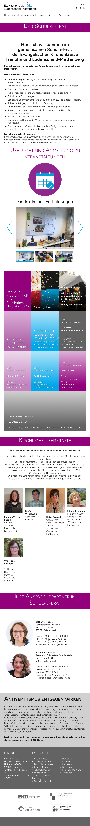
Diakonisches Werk (43, 764)
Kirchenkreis (40, 758)
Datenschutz (68, 767)
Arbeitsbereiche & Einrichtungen (29, 15)
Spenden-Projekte (43, 781)
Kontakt (66, 761)
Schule (52, 15)
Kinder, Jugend (41, 767)
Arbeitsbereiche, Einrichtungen (41, 771)
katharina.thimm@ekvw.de (53, 644)
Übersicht (67, 758)
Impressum (67, 764)
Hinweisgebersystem (72, 770)
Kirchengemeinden (41, 761)
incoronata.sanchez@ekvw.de (55, 677)
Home (7, 15)
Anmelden (67, 772)
